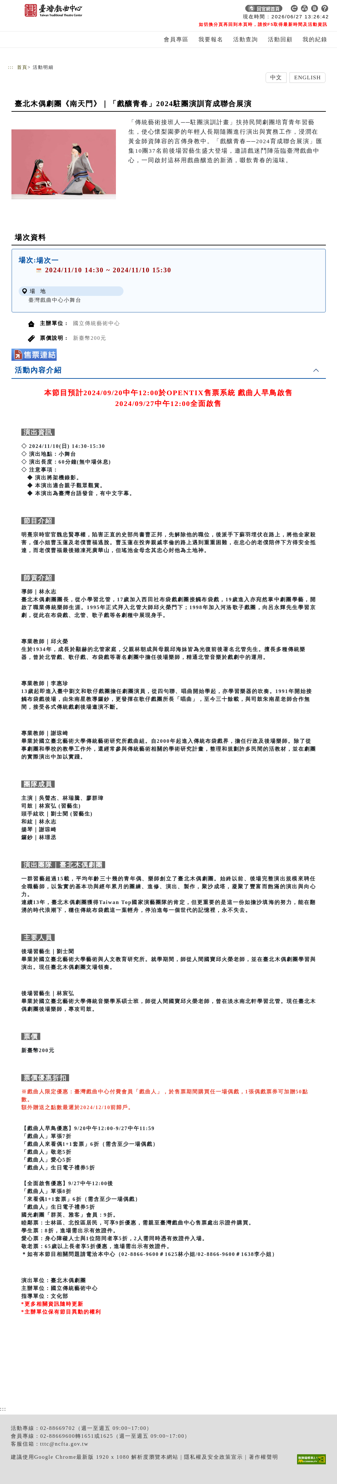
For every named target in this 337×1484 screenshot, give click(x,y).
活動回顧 (280, 39)
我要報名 (210, 39)
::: (11, 67)
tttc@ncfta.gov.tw (64, 1444)
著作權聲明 (263, 1457)
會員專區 (176, 39)
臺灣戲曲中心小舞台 (55, 300)
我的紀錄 (315, 39)
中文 (276, 77)
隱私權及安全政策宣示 (213, 1457)
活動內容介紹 (38, 370)
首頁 (22, 67)
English (307, 77)
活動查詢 (245, 39)
